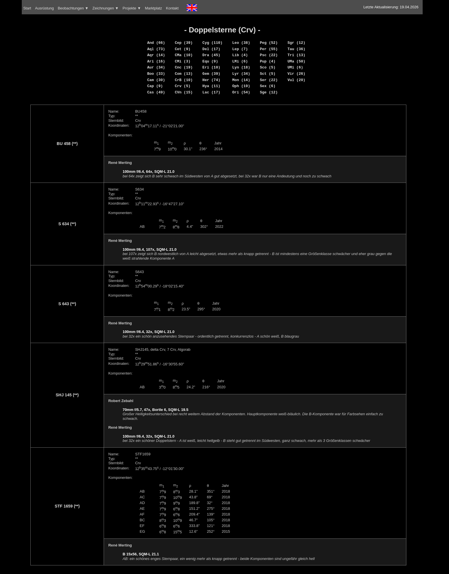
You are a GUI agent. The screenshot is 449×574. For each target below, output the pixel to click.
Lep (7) (240, 49)
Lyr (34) (241, 73)
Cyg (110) (212, 42)
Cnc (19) (183, 67)
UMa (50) (296, 61)
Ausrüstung (44, 8)
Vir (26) (296, 73)
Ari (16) (156, 61)
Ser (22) (268, 80)
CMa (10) (183, 55)
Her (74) (211, 80)
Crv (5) (182, 86)
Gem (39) (211, 73)
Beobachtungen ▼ (73, 8)
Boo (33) (156, 73)
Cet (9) (182, 49)
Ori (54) (241, 92)
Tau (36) (296, 49)
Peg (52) (268, 42)
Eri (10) (211, 67)
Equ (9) (210, 61)
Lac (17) (211, 92)
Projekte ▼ (132, 8)
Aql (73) (156, 49)
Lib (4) (240, 55)
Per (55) (268, 49)
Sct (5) (267, 73)
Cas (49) (156, 92)
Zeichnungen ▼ (105, 8)
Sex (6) (267, 86)
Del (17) (211, 49)
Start (27, 8)
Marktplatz (153, 8)
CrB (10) (183, 80)
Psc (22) (268, 55)
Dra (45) (211, 55)
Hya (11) (211, 86)
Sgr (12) (296, 42)
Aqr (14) (156, 55)
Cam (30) (156, 80)
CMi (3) (182, 61)
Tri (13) (296, 55)
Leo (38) (241, 42)
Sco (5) (267, 67)
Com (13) (183, 73)
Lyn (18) (241, 67)
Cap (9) (155, 86)
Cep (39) (183, 42)
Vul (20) (296, 80)
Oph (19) (241, 86)
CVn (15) (183, 92)
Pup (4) (267, 61)
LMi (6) (240, 61)
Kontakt (172, 8)
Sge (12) (268, 92)
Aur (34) (156, 67)
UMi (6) (295, 67)
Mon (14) (241, 80)
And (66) (156, 42)
